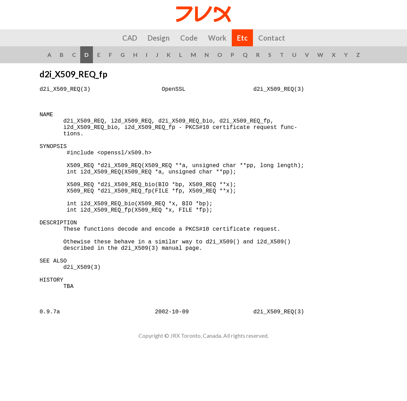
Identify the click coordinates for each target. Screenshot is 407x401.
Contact (271, 38)
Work (217, 38)
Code (188, 38)
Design (159, 38)
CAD (129, 38)
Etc (242, 38)
